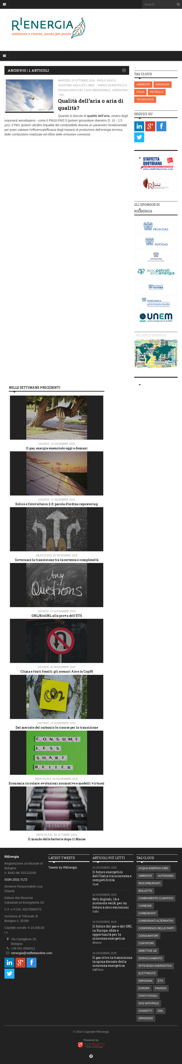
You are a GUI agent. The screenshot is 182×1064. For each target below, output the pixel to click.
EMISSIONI (162, 84)
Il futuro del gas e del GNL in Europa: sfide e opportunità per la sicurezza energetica (112, 932)
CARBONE (145, 905)
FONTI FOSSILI (148, 995)
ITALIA (140, 92)
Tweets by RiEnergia (62, 867)
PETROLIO (156, 92)
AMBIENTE (143, 84)
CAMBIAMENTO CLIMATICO (156, 898)
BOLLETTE (145, 890)
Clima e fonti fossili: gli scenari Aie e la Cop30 (56, 671)
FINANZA (160, 988)
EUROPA (144, 988)
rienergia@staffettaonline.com (31, 953)
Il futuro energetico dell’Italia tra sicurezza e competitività (112, 876)
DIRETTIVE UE (148, 950)
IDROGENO (146, 1018)
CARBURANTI (147, 913)
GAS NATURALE (149, 1003)
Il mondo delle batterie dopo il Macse (56, 839)
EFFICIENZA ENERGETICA (155, 965)
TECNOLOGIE (145, 99)
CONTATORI (146, 943)
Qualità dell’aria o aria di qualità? (90, 104)
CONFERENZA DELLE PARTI (156, 928)
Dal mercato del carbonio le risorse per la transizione (56, 727)
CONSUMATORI (148, 935)
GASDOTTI (145, 1010)
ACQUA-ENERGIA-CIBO (153, 868)
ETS (160, 980)
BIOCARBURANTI (150, 883)
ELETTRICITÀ (147, 973)
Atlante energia (151, 335)
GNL (160, 1010)
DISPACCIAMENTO (150, 958)
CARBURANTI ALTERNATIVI (156, 920)
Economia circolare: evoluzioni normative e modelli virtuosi (56, 783)
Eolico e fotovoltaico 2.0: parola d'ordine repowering (56, 504)
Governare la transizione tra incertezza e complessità (56, 560)
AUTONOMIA (166, 875)
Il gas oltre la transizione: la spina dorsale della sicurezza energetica (112, 961)
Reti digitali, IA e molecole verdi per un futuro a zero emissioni (110, 903)
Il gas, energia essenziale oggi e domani (57, 448)
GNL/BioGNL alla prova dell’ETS (56, 616)
